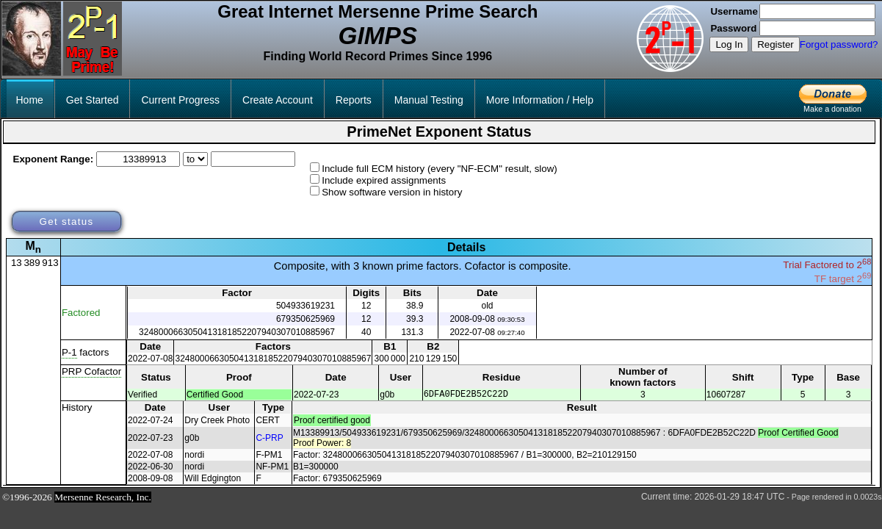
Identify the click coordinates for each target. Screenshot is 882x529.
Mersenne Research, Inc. (102, 499)
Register (775, 44)
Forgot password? (839, 44)
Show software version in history (392, 192)
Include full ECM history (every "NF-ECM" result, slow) (439, 168)
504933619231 (305, 306)
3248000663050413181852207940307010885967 (237, 332)
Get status (66, 221)
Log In (728, 44)
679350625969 (305, 319)
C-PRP (269, 440)
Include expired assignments (384, 180)
